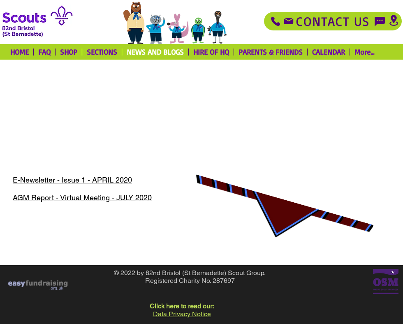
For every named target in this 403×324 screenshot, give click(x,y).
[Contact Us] (333, 21)
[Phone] (275, 21)
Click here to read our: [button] (182, 306)
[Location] (393, 20)
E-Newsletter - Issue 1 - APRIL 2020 (72, 180)
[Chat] (379, 21)
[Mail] (288, 21)
